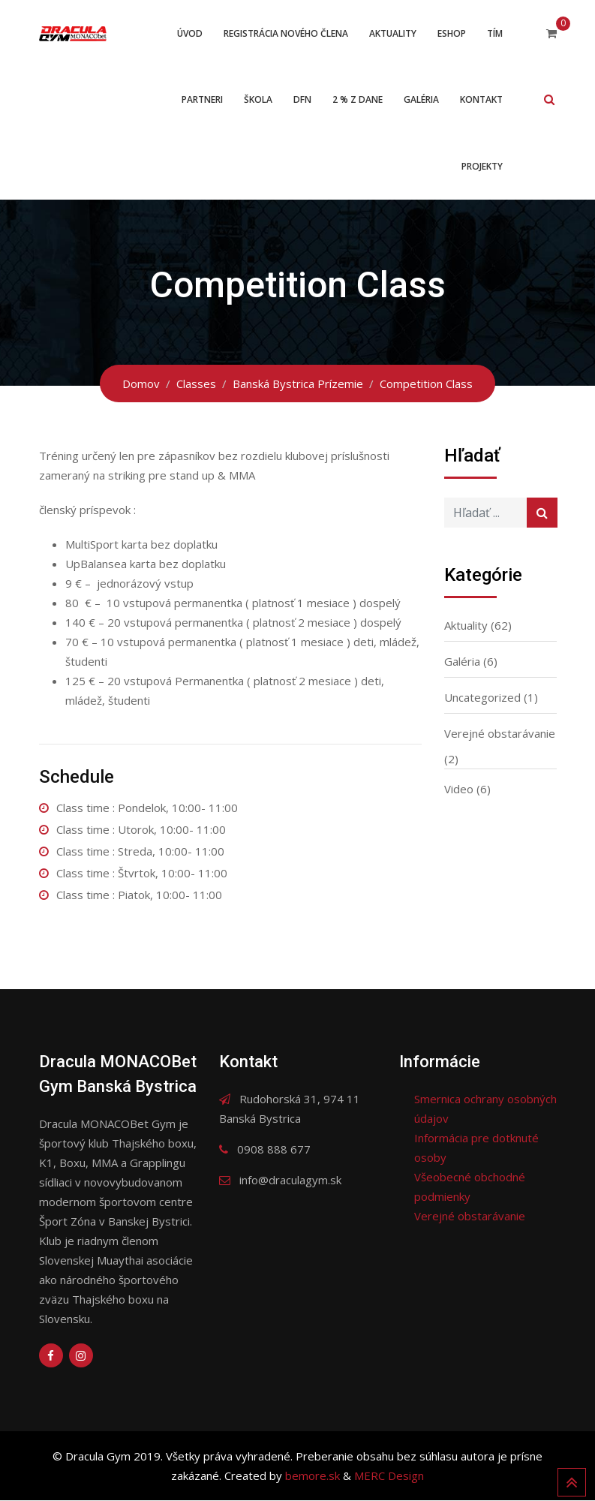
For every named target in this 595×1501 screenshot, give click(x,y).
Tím (495, 33)
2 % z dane (357, 100)
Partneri (202, 100)
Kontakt (481, 100)
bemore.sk (314, 1476)
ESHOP (451, 33)
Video (458, 789)
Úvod (190, 33)
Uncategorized (482, 697)
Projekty (482, 167)
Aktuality (392, 33)
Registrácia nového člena (286, 33)
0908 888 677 (274, 1149)
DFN (302, 100)
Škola (258, 100)
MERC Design (389, 1476)
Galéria (421, 100)
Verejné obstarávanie (499, 733)
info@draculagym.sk (290, 1180)
